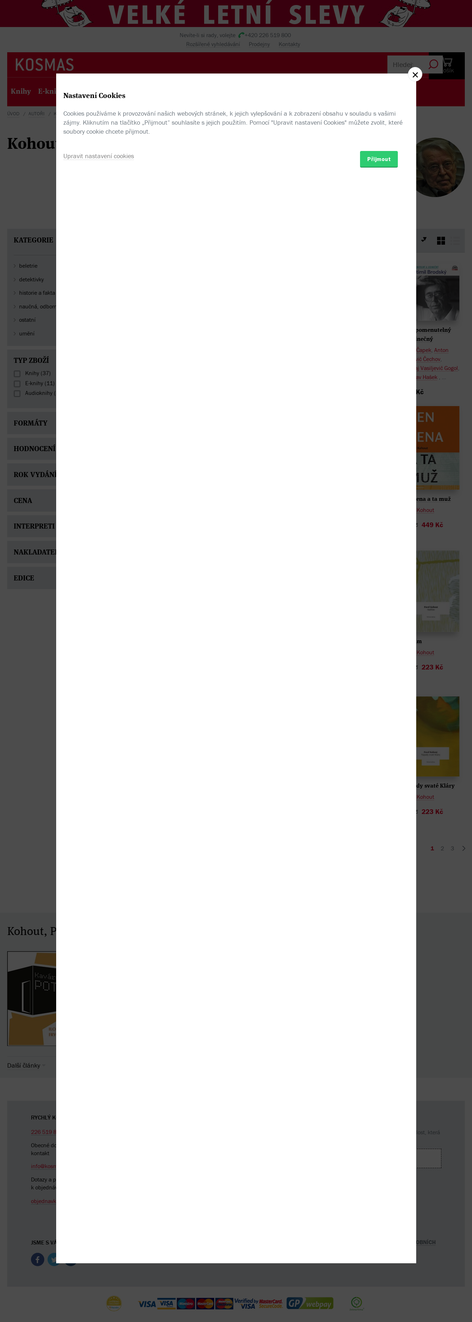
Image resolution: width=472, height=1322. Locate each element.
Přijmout (379, 703)
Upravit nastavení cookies (98, 700)
